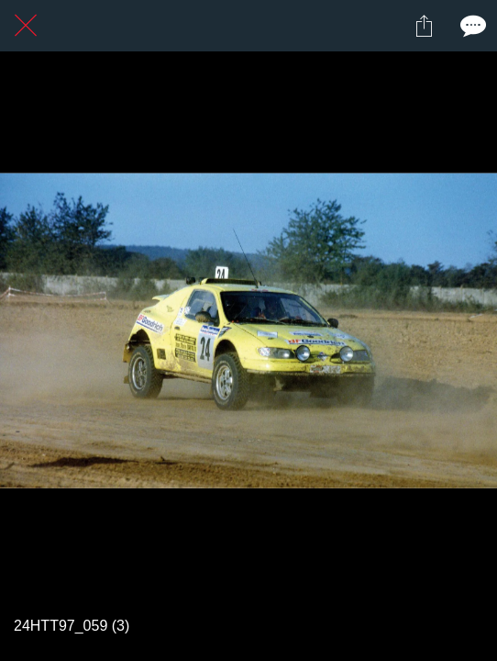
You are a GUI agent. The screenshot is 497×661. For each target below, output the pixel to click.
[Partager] (424, 26)
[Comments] (471, 26)
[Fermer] (26, 26)
